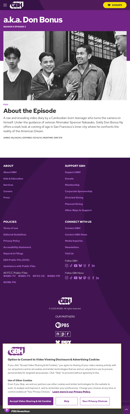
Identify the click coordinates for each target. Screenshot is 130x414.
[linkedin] (94, 265)
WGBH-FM (53, 276)
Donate (115, 5)
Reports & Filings (13, 253)
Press (6, 197)
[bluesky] (81, 265)
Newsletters (72, 247)
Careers (7, 191)
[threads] (85, 265)
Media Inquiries (74, 240)
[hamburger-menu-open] (6, 5)
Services (8, 185)
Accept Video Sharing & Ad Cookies (30, 401)
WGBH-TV (9, 276)
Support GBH (73, 172)
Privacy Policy (11, 240)
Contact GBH (72, 228)
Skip (66, 401)
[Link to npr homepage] (63, 334)
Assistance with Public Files (19, 266)
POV (5, 104)
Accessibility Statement (17, 247)
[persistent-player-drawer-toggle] (126, 410)
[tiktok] (72, 265)
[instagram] (67, 265)
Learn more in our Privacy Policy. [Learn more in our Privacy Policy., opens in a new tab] (71, 391)
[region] (62, 376)
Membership (72, 185)
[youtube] (76, 265)
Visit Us (69, 253)
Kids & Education (13, 178)
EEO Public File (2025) (16, 260)
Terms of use (10, 228)
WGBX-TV (24, 276)
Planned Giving (74, 204)
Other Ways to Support (78, 210)
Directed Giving (74, 197)
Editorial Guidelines (14, 234)
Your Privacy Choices (94, 401)
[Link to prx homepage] (63, 342)
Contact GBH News (76, 234)
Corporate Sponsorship (78, 191)
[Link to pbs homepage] (62, 325)
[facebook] (90, 265)
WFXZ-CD (39, 276)
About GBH (10, 172)
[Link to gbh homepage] (16, 5)
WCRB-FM (9, 282)
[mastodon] (85, 277)
